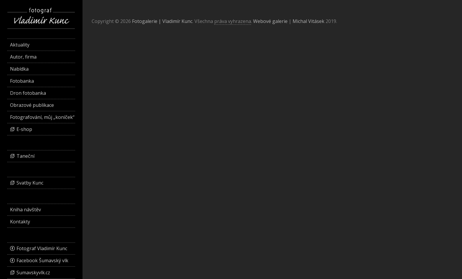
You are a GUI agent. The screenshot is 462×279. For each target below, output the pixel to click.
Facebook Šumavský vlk (42, 260)
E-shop (24, 129)
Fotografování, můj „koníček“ (42, 117)
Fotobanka (22, 81)
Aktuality (19, 44)
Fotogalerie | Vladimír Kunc (162, 21)
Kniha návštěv (25, 209)
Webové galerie (270, 21)
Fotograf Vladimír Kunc (41, 248)
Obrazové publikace (32, 105)
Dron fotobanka (28, 93)
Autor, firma (23, 57)
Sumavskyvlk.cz (33, 272)
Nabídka (19, 69)
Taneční (25, 156)
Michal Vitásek (308, 21)
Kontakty (20, 221)
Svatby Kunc (29, 183)
